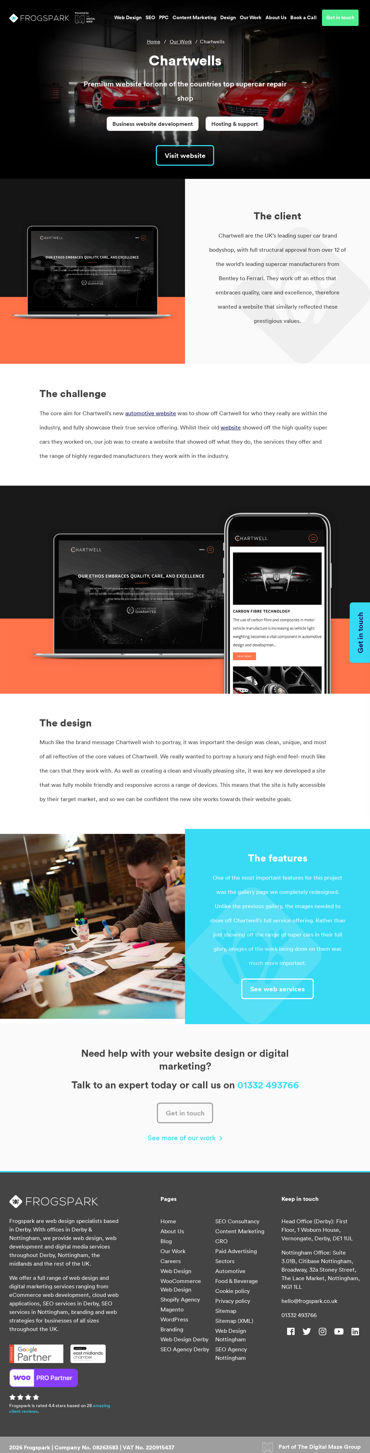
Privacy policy (232, 1302)
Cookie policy (232, 1292)
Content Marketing (194, 19)
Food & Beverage (236, 1282)
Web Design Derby (184, 1341)
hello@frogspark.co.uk (309, 1302)
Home (153, 41)
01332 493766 (299, 1316)
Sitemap (225, 1312)
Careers (170, 1262)
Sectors (224, 1262)
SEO (150, 19)
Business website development (152, 123)
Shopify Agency (180, 1301)
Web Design (128, 19)
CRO (221, 1242)
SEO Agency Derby (184, 1350)
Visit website (185, 155)
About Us (275, 19)
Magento (172, 1311)
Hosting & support (234, 123)
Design (228, 19)
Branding (171, 1331)
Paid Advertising (236, 1252)
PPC (164, 19)
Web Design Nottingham (230, 1337)
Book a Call (303, 19)
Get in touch (340, 19)
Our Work (250, 19)
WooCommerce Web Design (180, 1287)
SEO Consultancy (237, 1222)
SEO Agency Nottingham (231, 1355)
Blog (166, 1242)
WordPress (174, 1321)
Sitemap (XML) (234, 1322)
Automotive (230, 1272)
